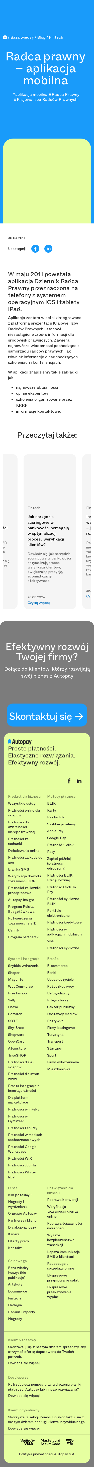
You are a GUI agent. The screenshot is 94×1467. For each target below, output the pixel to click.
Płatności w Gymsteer (18, 1119)
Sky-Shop (16, 1027)
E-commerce (57, 965)
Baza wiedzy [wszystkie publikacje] (18, 1273)
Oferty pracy (18, 1241)
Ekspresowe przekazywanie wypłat (59, 1292)
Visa (50, 941)
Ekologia (15, 1305)
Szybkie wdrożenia (23, 965)
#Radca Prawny (63, 94)
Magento (15, 979)
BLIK (51, 803)
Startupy (54, 1048)
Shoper (14, 972)
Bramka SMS (18, 869)
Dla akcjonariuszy (22, 1227)
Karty (51, 810)
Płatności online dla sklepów (24, 813)
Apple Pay (55, 831)
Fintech (14, 1298)
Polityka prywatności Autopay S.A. (47, 1454)
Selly (12, 1000)
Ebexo (13, 1007)
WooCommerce (20, 986)
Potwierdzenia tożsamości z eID (22, 921)
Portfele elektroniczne (58, 913)
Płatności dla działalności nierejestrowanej (21, 827)
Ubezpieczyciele (60, 979)
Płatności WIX (20, 1158)
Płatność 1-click (60, 845)
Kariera (13, 1234)
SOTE (13, 1021)
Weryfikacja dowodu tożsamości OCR (24, 879)
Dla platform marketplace (18, 1100)
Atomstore (17, 1048)
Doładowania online (24, 850)
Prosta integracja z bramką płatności (23, 1088)
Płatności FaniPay (22, 1128)
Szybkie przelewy (61, 824)
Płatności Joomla (22, 1165)
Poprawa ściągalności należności (64, 1226)
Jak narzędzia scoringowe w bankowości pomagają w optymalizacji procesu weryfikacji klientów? (48, 531)
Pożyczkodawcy (60, 986)
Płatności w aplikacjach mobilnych (64, 932)
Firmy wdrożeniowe (63, 1062)
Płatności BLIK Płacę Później (59, 878)
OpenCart (16, 1041)
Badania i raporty (21, 1312)
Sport (51, 1055)
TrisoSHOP (17, 1055)
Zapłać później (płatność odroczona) (59, 863)
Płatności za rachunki (18, 841)
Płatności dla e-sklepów (21, 1065)
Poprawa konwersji (62, 1199)
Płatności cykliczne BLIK (63, 901)
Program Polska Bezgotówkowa (21, 909)
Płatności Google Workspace (22, 1149)
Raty (51, 851)
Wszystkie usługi (22, 803)
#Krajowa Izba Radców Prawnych (45, 99)
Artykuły (15, 1284)
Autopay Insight (21, 900)
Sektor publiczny (61, 1007)
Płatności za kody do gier (25, 860)
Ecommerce (17, 1291)
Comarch (15, 1014)
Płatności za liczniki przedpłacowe (24, 890)
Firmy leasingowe (61, 1027)
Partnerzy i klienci (22, 1220)
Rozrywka (55, 1021)
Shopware (16, 1034)
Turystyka (55, 1034)
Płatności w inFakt (23, 1109)
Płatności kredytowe (64, 922)
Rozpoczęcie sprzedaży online (60, 1266)
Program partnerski (23, 937)
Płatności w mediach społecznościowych (25, 1137)
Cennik (13, 930)
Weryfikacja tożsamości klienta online (62, 1211)
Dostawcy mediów (62, 1014)
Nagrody (15, 1318)
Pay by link (55, 817)
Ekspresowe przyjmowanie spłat (63, 1278)
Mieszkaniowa (58, 1069)
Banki (51, 972)
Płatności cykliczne (63, 948)
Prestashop (17, 993)
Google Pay (56, 838)
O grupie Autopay (22, 1213)
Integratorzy (57, 1000)
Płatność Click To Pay (61, 890)
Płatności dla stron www (23, 1076)
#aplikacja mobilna (29, 94)
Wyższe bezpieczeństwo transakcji (60, 1240)
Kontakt (15, 1248)
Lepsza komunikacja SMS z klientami (63, 1254)
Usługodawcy (58, 993)
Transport (55, 1041)
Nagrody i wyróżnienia (17, 1204)
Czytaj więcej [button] (39, 603)
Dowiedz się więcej (24, 1363)
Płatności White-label (22, 1175)
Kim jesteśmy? (20, 1195)
